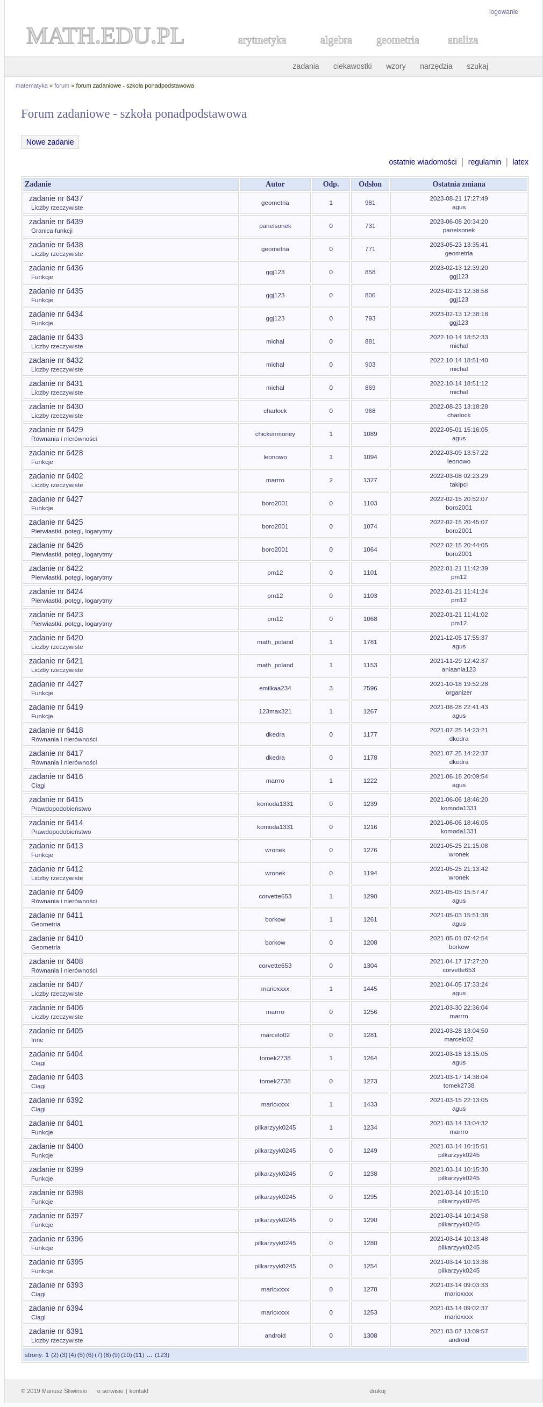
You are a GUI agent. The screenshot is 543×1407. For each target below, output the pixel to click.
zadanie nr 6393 (56, 1285)
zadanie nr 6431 (56, 383)
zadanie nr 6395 (56, 1262)
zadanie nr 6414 (56, 822)
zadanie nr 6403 (56, 1077)
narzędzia (436, 66)
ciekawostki (352, 66)
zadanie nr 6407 (56, 984)
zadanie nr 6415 (56, 799)
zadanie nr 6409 (56, 892)
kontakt (139, 1391)
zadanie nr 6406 (56, 1007)
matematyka (32, 85)
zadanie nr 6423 (56, 614)
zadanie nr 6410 (56, 938)
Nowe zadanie (50, 142)
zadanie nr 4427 (56, 684)
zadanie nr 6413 (56, 845)
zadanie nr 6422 (56, 568)
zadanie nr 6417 (56, 753)
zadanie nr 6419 (56, 707)
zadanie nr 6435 (56, 291)
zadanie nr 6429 (56, 429)
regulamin (484, 162)
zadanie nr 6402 (56, 476)
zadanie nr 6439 (56, 221)
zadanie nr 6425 (56, 522)
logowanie (503, 12)
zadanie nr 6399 (56, 1169)
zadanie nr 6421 (56, 660)
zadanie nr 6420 (56, 637)
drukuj (377, 1391)
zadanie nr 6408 (56, 961)
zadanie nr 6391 (56, 1331)
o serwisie (110, 1391)
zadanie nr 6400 (56, 1146)
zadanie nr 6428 (56, 452)
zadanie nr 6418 (56, 730)
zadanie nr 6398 (56, 1192)
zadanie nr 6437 (56, 198)
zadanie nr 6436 (56, 267)
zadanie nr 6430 (56, 406)
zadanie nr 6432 (56, 360)
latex (520, 162)
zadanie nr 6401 (56, 1123)
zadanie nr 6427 (56, 499)
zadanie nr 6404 (56, 1053)
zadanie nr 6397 (56, 1215)
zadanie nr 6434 (56, 314)
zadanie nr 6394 (56, 1308)
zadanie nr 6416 (56, 776)
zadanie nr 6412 (56, 869)
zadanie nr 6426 (56, 545)
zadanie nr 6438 (56, 244)
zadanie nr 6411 (56, 915)
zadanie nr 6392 (56, 1100)
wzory (396, 66)
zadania (306, 66)
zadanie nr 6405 (56, 1030)
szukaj (477, 66)
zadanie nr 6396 (56, 1238)
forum (61, 85)
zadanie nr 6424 (56, 591)
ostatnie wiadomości (422, 162)
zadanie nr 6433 (56, 337)
